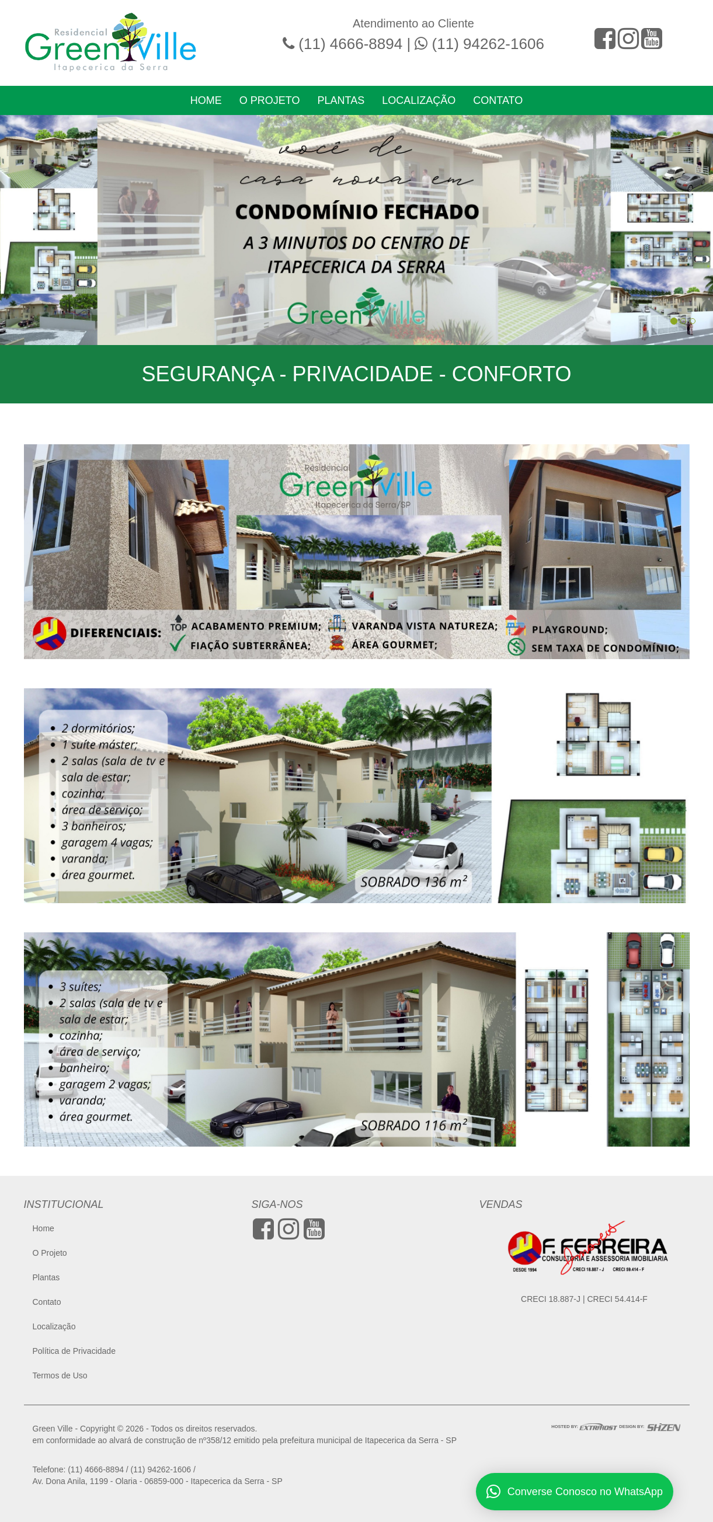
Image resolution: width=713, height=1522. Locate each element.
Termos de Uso (60, 1375)
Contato (498, 100)
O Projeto (269, 100)
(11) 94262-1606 (488, 44)
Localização (418, 100)
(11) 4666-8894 (350, 44)
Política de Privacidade (74, 1351)
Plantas (340, 100)
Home (206, 100)
